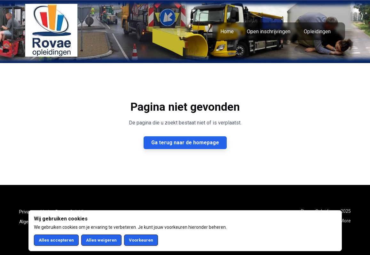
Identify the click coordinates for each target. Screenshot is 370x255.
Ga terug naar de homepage (185, 142)
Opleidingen (317, 31)
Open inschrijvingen (268, 31)
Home (227, 31)
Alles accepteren (56, 240)
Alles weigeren (101, 240)
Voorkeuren (141, 240)
